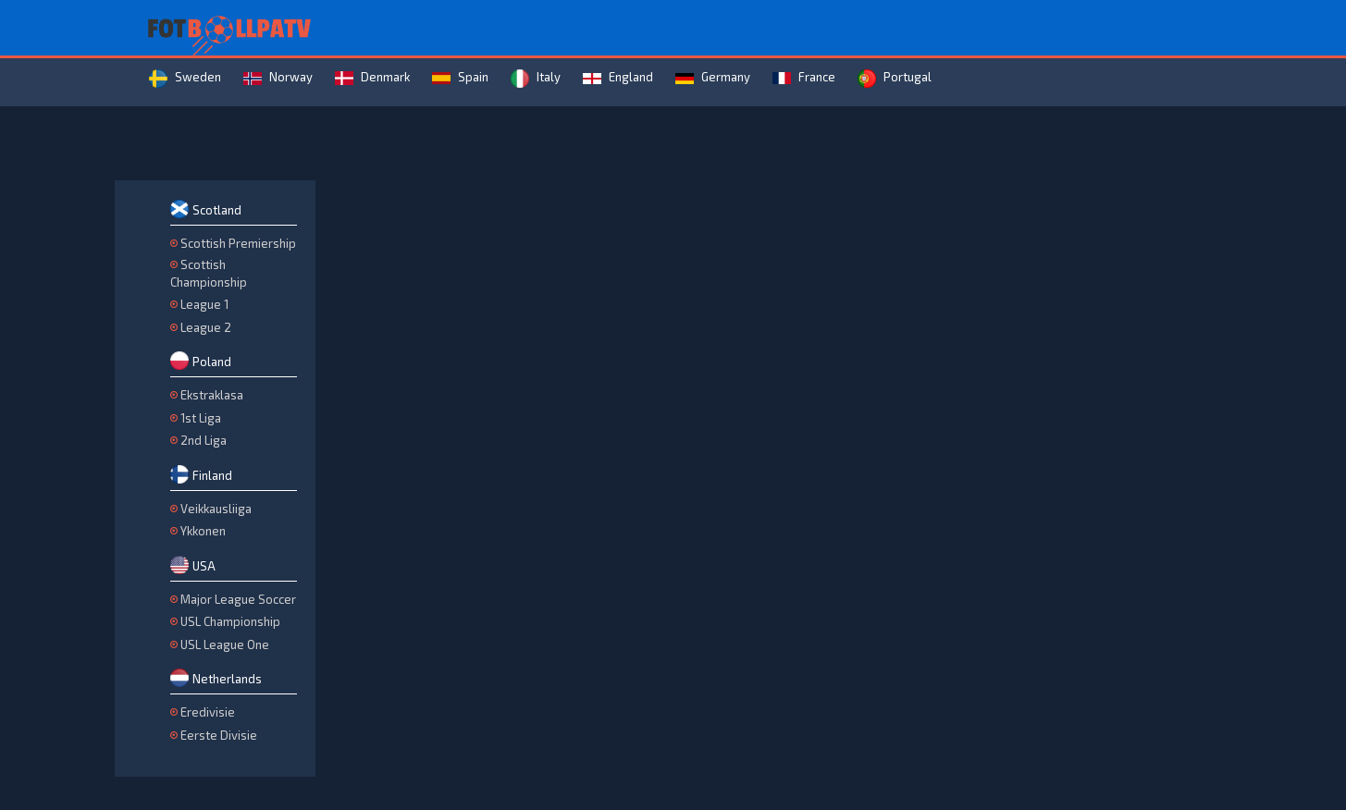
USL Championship (230, 621)
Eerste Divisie (218, 735)
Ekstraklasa (211, 394)
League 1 (204, 304)
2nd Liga (203, 440)
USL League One (224, 644)
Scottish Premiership (238, 243)
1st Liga (200, 418)
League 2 (205, 327)
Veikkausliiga (216, 508)
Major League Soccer (238, 599)
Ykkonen (203, 530)
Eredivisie (207, 712)
